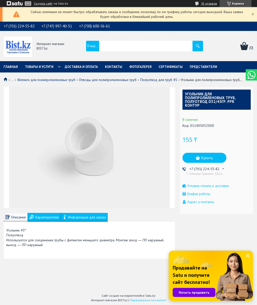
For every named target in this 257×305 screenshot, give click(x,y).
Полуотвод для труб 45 (158, 80)
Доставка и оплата (81, 67)
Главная (11, 67)
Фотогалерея (140, 67)
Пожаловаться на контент (148, 300)
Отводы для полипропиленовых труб (108, 80)
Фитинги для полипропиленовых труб (46, 80)
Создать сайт (43, 3)
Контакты (113, 67)
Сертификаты (171, 67)
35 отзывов (209, 3)
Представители (203, 67)
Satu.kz (150, 295)
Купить (207, 157)
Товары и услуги (39, 67)
